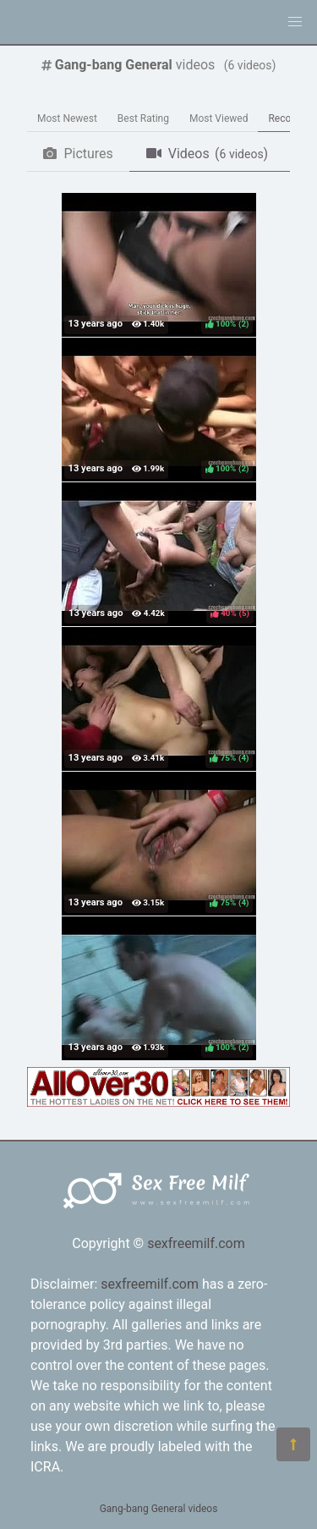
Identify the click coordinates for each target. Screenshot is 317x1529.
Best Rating (143, 118)
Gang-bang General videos (159, 1509)
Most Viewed (219, 118)
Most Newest (67, 118)
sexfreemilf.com (196, 1243)
